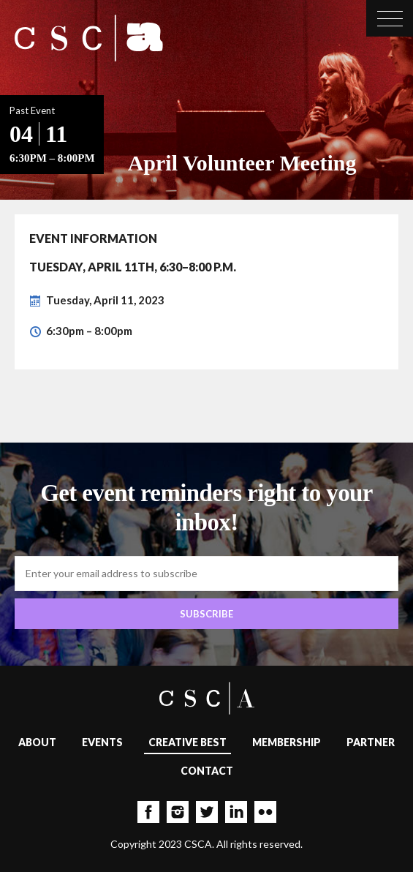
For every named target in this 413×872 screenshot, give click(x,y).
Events (102, 742)
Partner (370, 742)
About (37, 742)
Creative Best (187, 742)
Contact (207, 770)
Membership (286, 742)
